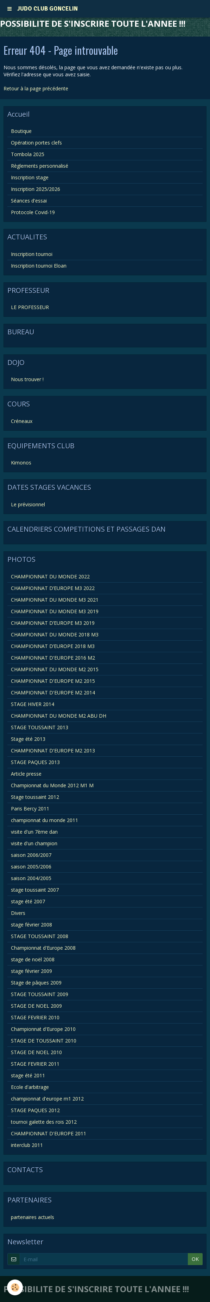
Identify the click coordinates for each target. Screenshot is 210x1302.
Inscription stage (30, 177)
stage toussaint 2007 (35, 889)
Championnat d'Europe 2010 (43, 1029)
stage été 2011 (28, 1075)
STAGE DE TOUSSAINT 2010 (43, 1040)
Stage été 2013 (28, 739)
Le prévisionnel (28, 504)
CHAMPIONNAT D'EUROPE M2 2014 (53, 692)
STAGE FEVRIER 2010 (35, 1017)
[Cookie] (15, 1287)
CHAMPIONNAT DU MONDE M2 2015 (54, 669)
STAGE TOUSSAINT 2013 (39, 727)
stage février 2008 (31, 924)
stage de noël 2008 (33, 959)
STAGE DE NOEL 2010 (36, 1052)
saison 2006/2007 (31, 855)
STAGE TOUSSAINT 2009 (39, 994)
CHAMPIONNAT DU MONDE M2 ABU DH (58, 715)
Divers (18, 913)
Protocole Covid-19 (33, 212)
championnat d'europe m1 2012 (47, 1098)
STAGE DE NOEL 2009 (36, 1005)
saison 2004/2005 (31, 878)
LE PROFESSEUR (30, 307)
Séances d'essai (29, 200)
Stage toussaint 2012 (35, 797)
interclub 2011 (27, 1145)
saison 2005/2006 (31, 866)
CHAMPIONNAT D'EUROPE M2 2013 (53, 750)
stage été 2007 (28, 901)
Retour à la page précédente (36, 88)
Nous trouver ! (27, 379)
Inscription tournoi (31, 254)
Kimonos (21, 462)
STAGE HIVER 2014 (32, 704)
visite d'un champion (34, 843)
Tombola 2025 (27, 154)
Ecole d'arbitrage (30, 1087)
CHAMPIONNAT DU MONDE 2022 (50, 576)
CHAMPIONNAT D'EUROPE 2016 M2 (53, 657)
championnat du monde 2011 (44, 820)
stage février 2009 (31, 971)
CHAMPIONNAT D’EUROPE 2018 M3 (53, 646)
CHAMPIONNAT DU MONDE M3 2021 (54, 599)
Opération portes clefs (36, 142)
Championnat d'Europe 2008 (43, 947)
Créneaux (21, 421)
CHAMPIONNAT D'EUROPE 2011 (48, 1133)
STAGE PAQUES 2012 (35, 1110)
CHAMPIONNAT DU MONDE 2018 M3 (54, 634)
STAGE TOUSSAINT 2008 (39, 936)
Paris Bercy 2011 (30, 808)
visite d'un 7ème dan (34, 831)
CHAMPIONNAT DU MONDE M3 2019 (54, 611)
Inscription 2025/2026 (35, 189)
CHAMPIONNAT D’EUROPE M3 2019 (53, 623)
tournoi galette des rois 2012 (44, 1121)
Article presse (26, 773)
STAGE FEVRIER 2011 (35, 1063)
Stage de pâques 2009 (36, 982)
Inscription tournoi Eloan (38, 265)
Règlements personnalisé (39, 165)
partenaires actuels (32, 1217)
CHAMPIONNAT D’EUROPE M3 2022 (53, 588)
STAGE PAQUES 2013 (35, 762)
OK (195, 1259)
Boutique (21, 131)
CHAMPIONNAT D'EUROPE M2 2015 (53, 681)
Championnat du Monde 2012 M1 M (52, 785)
